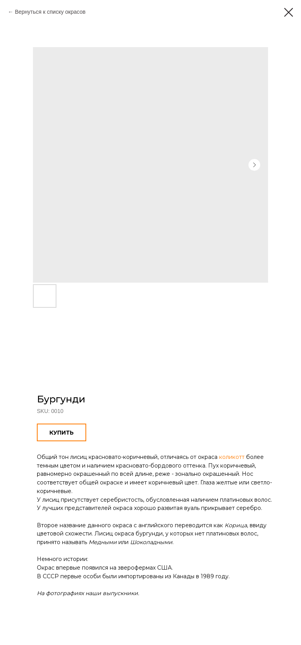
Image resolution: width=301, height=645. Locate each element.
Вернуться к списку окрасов (50, 12)
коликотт (232, 456)
